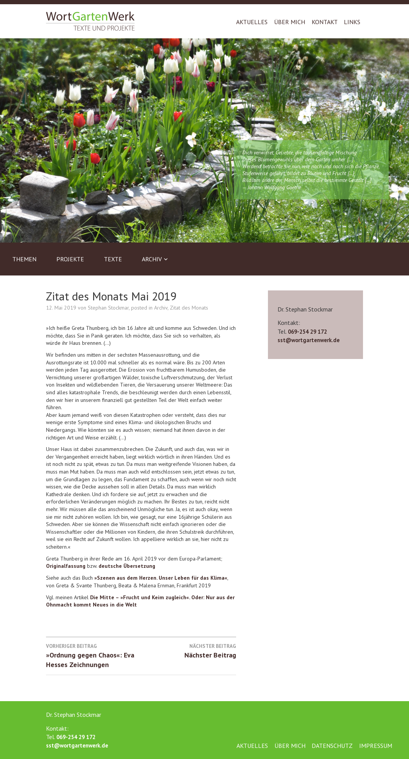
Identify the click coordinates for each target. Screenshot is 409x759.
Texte (113, 259)
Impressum (375, 745)
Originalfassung (65, 565)
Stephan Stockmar (108, 307)
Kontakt (325, 22)
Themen (24, 259)
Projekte (70, 259)
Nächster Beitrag (188, 651)
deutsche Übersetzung (127, 565)
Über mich (289, 22)
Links (352, 22)
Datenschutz (332, 745)
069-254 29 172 (307, 331)
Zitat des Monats (189, 307)
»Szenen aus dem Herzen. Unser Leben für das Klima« (160, 577)
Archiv (152, 259)
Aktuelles (252, 22)
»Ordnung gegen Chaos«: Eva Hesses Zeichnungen (93, 656)
